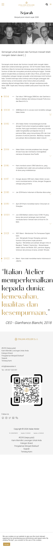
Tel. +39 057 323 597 (9, 370)
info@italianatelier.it (9, 366)
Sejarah (4, 358)
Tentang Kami (7, 361)
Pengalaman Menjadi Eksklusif (13, 356)
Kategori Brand (7, 353)
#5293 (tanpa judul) (9, 348)
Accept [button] (6, 544)
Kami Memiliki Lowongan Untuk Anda (15, 351)
